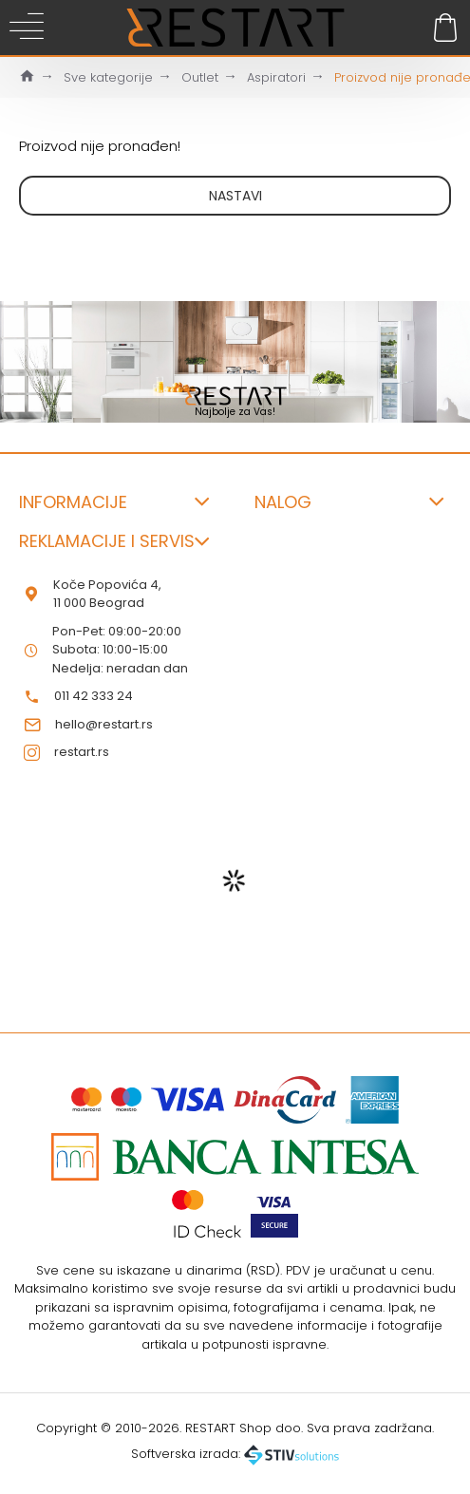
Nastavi (235, 195)
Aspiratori (276, 77)
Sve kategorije (108, 77)
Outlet (199, 77)
